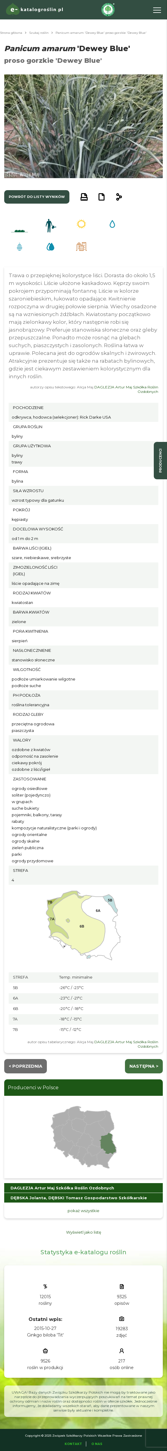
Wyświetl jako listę (83, 1232)
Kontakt (73, 1444)
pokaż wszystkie (83, 1210)
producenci (160, 460)
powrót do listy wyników (37, 197)
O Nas (96, 1444)
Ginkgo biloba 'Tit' (45, 1335)
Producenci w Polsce (33, 1087)
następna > (143, 1066)
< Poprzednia (25, 1066)
